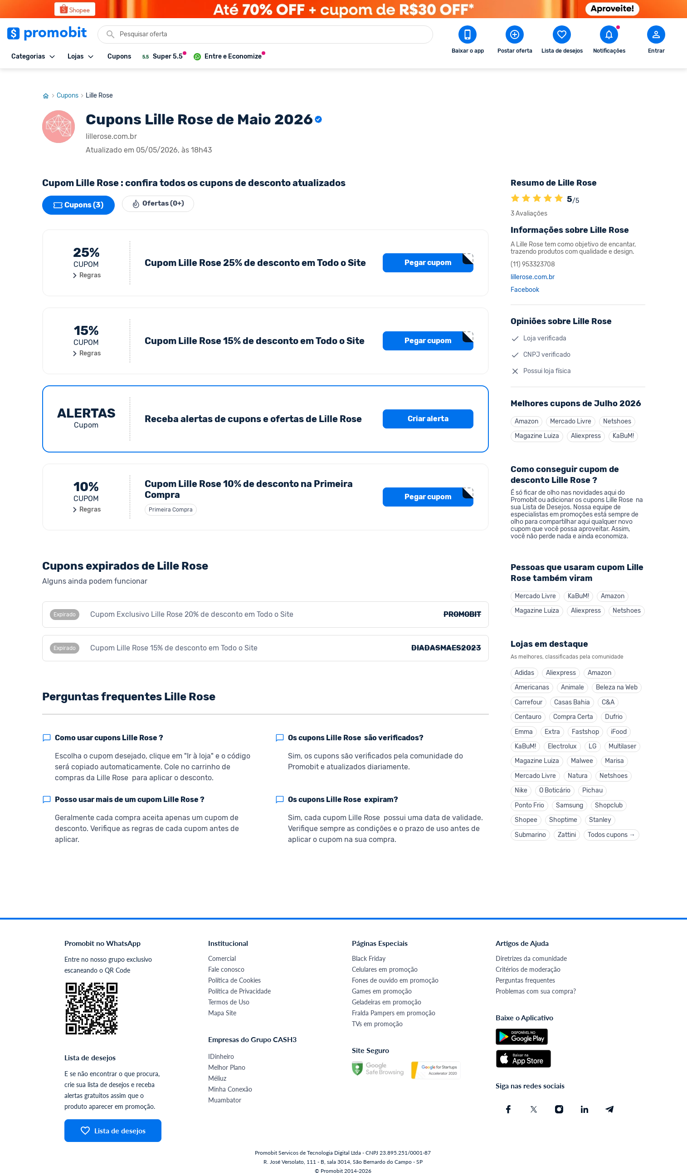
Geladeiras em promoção (386, 996)
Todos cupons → (611, 833)
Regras (86, 262)
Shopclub (609, 802)
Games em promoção (382, 985)
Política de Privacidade (239, 985)
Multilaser (622, 740)
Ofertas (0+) (160, 192)
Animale (572, 679)
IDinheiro (221, 1050)
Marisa (614, 756)
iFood (619, 725)
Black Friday (368, 952)
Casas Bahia (572, 694)
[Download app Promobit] (467, 41)
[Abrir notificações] (609, 41)
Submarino (530, 833)
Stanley (600, 818)
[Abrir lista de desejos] (561, 41)
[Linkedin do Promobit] (584, 1103)
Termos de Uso (228, 996)
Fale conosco (226, 963)
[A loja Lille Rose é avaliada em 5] (515, 186)
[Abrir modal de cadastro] (656, 41)
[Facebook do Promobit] (508, 1103)
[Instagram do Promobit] (559, 1103)
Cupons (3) (78, 192)
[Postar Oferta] (514, 41)
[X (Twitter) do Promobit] (533, 1103)
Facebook (525, 277)
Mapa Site (222, 1007)
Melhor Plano (226, 1061)
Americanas (532, 679)
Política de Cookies (234, 974)
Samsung (569, 802)
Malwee (582, 756)
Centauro (528, 709)
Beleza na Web (617, 679)
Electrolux (562, 740)
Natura (578, 771)
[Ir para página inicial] (49, 83)
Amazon (526, 409)
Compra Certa (573, 709)
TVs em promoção (377, 1018)
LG (593, 740)
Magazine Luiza (537, 424)
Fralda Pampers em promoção (393, 1007)
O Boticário (554, 787)
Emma (524, 725)
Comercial (222, 952)
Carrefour (528, 694)
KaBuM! (623, 424)
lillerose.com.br (533, 264)
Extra (552, 725)
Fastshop (585, 725)
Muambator (224, 1094)
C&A (608, 694)
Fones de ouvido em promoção (395, 974)
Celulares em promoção (385, 963)
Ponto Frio (529, 802)
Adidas (524, 663)
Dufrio (614, 709)
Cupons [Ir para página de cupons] (71, 83)
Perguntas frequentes (525, 974)
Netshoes (617, 409)
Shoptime (563, 818)
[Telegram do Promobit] (610, 1103)
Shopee (526, 818)
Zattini (567, 833)
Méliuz (217, 1072)
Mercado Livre (570, 409)
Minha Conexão (230, 1083)
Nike (521, 787)
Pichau (592, 787)
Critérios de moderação (528, 963)
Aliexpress (586, 424)
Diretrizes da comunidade (531, 952)
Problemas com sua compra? (536, 985)
